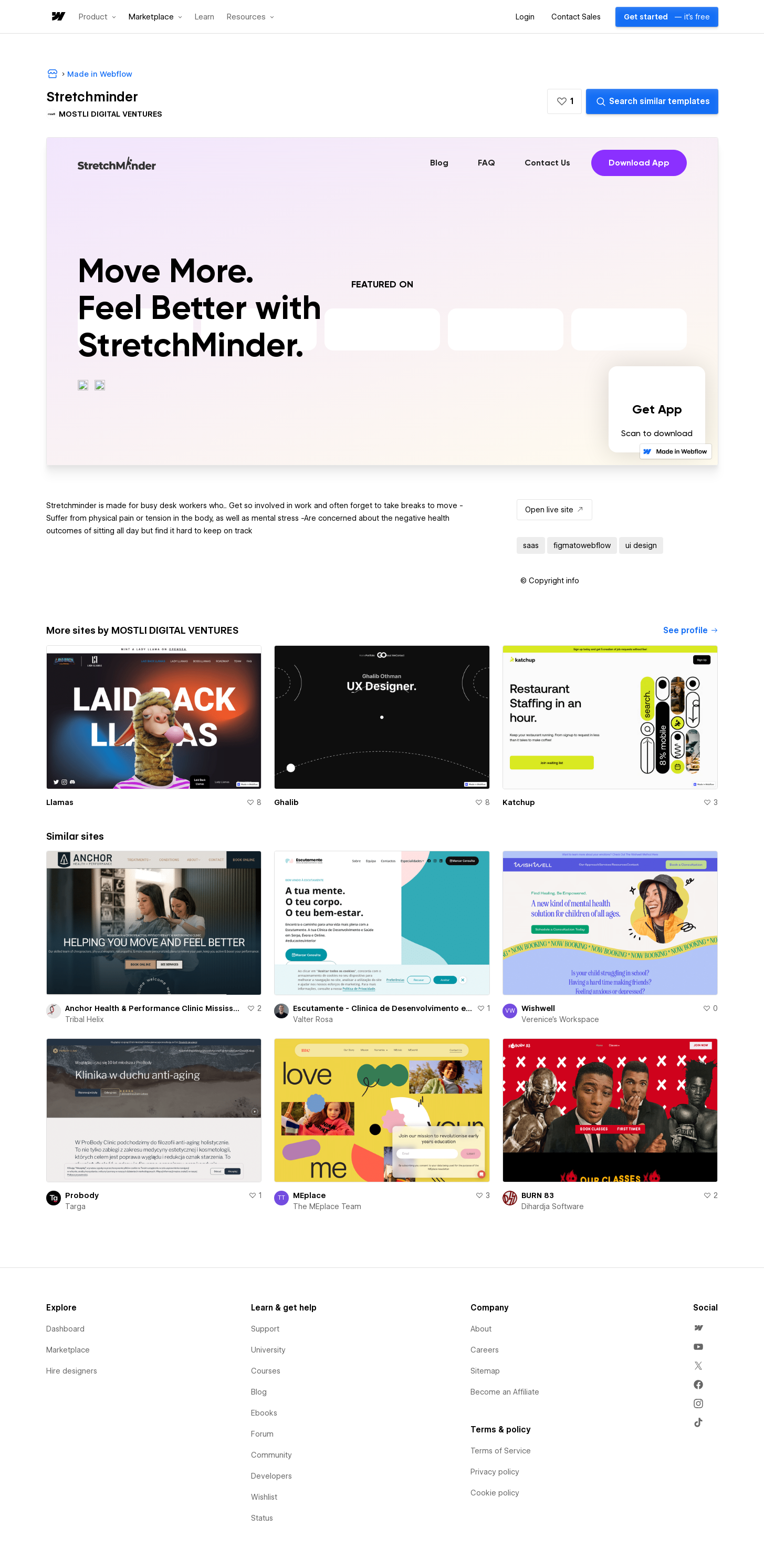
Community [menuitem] (271, 1455)
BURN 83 (537, 1195)
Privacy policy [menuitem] (494, 1472)
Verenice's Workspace (560, 1019)
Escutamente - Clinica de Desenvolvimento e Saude (383, 1008)
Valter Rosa (313, 1019)
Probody (82, 1195)
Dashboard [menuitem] (65, 1329)
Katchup (519, 802)
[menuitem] (698, 1328)
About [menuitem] (480, 1329)
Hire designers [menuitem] (71, 1371)
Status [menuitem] (262, 1518)
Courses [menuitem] (265, 1371)
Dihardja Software (552, 1206)
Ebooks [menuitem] (264, 1413)
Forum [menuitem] (262, 1434)
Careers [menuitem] (484, 1350)
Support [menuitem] (265, 1329)
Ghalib (286, 802)
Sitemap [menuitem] (485, 1371)
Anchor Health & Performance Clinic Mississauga (154, 1008)
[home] (57, 17)
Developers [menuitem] (271, 1476)
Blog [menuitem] (259, 1392)
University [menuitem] (268, 1350)
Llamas (60, 802)
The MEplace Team (327, 1206)
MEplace (309, 1195)
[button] (97, 17)
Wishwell (538, 1008)
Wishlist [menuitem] (264, 1497)
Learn (204, 17)
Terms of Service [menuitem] (500, 1451)
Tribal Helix (84, 1019)
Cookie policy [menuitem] (494, 1493)
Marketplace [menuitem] (68, 1350)
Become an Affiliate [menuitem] (504, 1392)
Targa (75, 1206)
